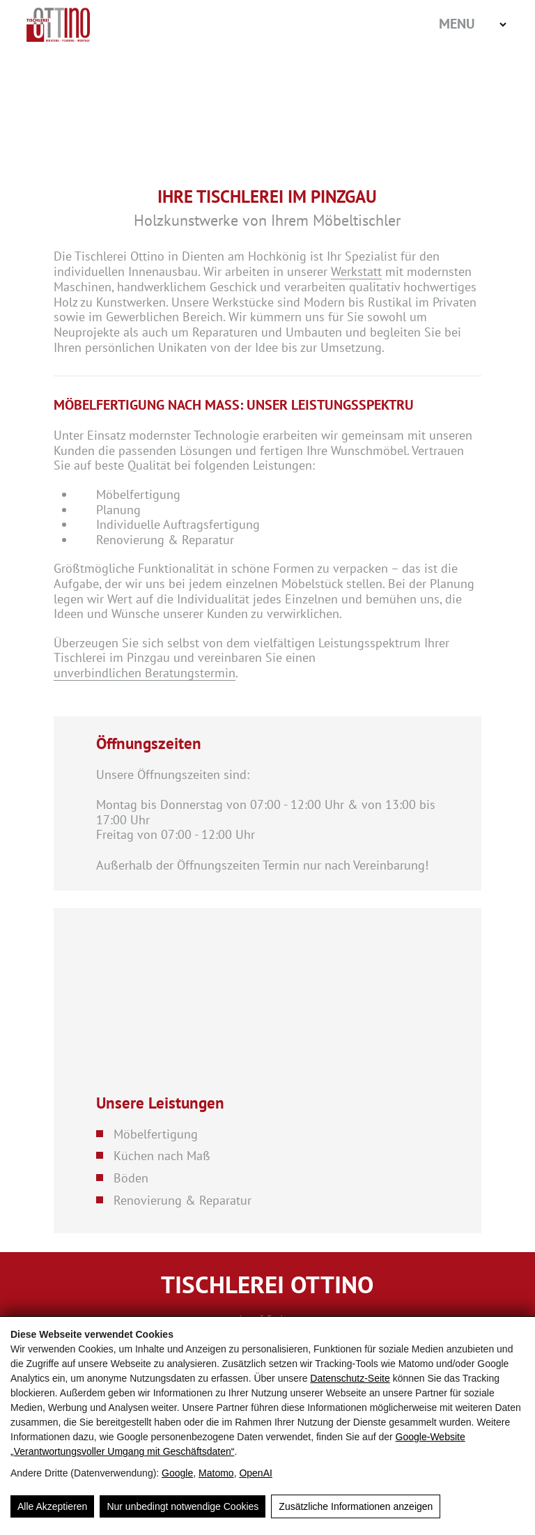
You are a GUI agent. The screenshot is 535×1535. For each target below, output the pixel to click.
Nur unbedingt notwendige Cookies (182, 1506)
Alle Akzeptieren (52, 1506)
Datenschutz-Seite (349, 1378)
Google (177, 1473)
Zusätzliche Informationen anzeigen (356, 1506)
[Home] (96, 24)
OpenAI (255, 1473)
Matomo (216, 1473)
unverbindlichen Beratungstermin (144, 673)
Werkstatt (356, 271)
